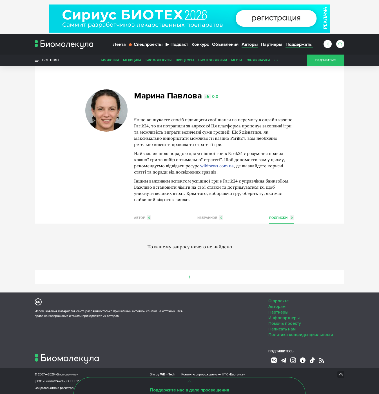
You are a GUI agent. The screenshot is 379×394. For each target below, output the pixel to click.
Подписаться (325, 60)
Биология (110, 60)
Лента (119, 44)
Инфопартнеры (284, 317)
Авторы (250, 44)
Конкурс (200, 44)
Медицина (132, 60)
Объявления (225, 44)
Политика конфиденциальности (300, 334)
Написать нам (282, 329)
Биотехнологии (212, 60)
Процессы (185, 60)
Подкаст (177, 44)
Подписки (281, 217)
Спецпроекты (145, 44)
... (276, 59)
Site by (162, 374)
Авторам (277, 306)
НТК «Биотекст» (233, 374)
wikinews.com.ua (217, 166)
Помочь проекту (284, 323)
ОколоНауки (258, 60)
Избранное (210, 217)
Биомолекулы (158, 60)
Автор (142, 217)
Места (236, 60)
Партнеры (271, 44)
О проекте (278, 300)
